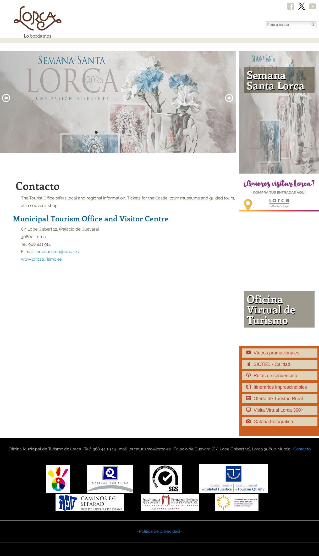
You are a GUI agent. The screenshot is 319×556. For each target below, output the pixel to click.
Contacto (302, 448)
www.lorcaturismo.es (41, 259)
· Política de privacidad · (159, 531)
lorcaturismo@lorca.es (57, 251)
